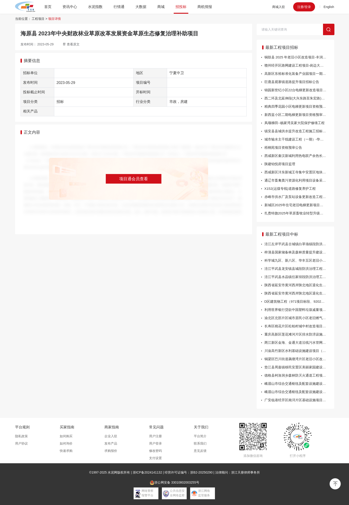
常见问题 (156, 427)
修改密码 (155, 451)
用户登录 (155, 443)
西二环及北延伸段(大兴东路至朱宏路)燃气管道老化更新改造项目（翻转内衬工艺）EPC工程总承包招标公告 (299, 98)
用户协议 (21, 443)
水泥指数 (95, 7)
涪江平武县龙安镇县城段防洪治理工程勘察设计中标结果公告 (299, 269)
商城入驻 (278, 7)
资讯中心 (69, 7)
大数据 (140, 7)
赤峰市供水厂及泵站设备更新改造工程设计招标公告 (299, 197)
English (329, 7)
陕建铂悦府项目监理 (279, 164)
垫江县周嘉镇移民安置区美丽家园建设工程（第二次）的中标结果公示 (299, 367)
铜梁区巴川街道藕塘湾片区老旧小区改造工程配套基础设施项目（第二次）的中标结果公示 (299, 359)
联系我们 (200, 443)
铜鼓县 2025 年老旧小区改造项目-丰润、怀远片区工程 (299, 57)
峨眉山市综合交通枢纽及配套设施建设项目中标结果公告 (299, 383)
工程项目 (38, 19)
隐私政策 (21, 436)
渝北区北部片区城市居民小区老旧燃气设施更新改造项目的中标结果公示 (299, 318)
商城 (161, 7)
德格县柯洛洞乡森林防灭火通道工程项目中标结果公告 (299, 375)
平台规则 (22, 427)
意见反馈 (200, 451)
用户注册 (155, 436)
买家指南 (67, 427)
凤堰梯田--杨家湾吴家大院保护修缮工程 (294, 123)
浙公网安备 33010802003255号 (174, 482)
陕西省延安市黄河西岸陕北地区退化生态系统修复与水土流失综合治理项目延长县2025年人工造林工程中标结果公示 (299, 285)
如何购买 (66, 436)
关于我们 (201, 427)
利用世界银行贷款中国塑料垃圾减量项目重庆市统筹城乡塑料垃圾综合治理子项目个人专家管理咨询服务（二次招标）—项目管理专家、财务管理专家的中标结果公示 (299, 310)
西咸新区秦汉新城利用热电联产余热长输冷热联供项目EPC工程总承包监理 (299, 156)
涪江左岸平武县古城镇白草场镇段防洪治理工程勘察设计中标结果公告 (299, 244)
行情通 (119, 7)
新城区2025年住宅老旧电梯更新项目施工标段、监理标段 (299, 205)
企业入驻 (110, 436)
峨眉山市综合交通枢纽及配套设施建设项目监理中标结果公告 (299, 392)
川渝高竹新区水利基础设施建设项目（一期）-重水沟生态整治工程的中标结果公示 (299, 351)
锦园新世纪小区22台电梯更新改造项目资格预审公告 (299, 90)
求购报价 (110, 451)
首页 (48, 7)
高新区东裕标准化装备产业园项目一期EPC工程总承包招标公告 (299, 73)
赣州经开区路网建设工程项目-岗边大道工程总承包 (299, 65)
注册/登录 (304, 7)
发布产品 (110, 443)
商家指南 (111, 427)
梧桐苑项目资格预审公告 (283, 147)
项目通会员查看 (133, 179)
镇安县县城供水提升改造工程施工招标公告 (296, 131)
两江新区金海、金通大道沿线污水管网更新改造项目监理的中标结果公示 (299, 342)
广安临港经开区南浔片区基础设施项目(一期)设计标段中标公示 (299, 400)
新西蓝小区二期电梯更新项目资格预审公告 (296, 115)
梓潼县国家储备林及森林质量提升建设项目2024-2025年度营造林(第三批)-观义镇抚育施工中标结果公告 (299, 252)
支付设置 (155, 458)
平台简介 (200, 436)
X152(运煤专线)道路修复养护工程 (290, 188)
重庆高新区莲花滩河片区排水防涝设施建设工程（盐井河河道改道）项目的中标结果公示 (299, 334)
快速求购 (66, 451)
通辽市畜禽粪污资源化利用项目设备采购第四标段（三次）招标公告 (299, 180)
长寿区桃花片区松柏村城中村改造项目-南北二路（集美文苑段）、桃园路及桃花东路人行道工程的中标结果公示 (299, 326)
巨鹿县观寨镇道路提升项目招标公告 (291, 82)
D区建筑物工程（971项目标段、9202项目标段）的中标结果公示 (299, 301)
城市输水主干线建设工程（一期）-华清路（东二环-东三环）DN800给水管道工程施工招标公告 (299, 139)
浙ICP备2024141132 (147, 472)
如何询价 (66, 443)
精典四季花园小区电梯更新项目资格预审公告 (298, 106)
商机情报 (204, 7)
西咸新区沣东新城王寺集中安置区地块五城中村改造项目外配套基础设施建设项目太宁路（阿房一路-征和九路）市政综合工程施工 (299, 172)
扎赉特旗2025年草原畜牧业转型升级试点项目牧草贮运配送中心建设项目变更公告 (299, 213)
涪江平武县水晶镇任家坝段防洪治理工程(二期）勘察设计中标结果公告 (299, 277)
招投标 (181, 7)
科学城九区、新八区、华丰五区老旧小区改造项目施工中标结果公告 (299, 260)
